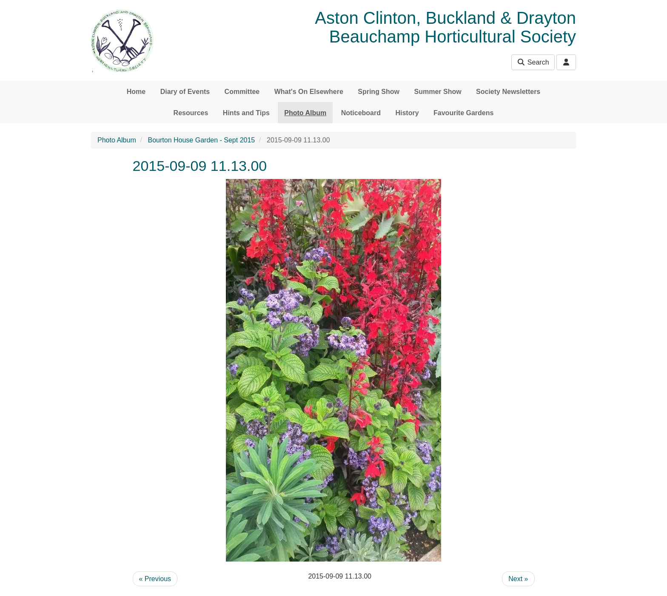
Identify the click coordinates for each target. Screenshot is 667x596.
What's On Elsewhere (308, 91)
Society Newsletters (508, 91)
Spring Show (378, 91)
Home (136, 91)
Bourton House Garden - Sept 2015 (201, 140)
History (407, 112)
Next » (518, 578)
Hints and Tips (246, 112)
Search (533, 62)
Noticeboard (361, 112)
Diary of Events (185, 91)
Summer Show (437, 91)
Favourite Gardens (463, 112)
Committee (242, 91)
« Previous (155, 578)
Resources (191, 112)
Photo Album (305, 112)
